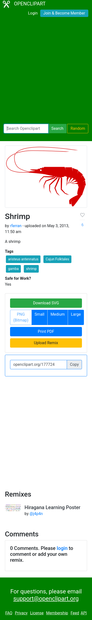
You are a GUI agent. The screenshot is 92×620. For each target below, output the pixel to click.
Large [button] (76, 314)
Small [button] (39, 314)
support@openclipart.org (46, 598)
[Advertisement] (46, 71)
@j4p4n (36, 513)
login (62, 548)
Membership (57, 613)
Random (77, 128)
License (37, 613)
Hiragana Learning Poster (52, 507)
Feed (75, 613)
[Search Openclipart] (26, 128)
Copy (74, 364)
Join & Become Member (64, 13)
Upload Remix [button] (46, 342)
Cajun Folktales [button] (57, 259)
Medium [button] (58, 314)
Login (33, 13)
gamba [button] (13, 269)
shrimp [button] (31, 269)
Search (57, 128)
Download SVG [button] (46, 303)
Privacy (21, 613)
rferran (15, 225)
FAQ (8, 613)
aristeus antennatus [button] (23, 259)
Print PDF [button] (46, 331)
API (84, 613)
